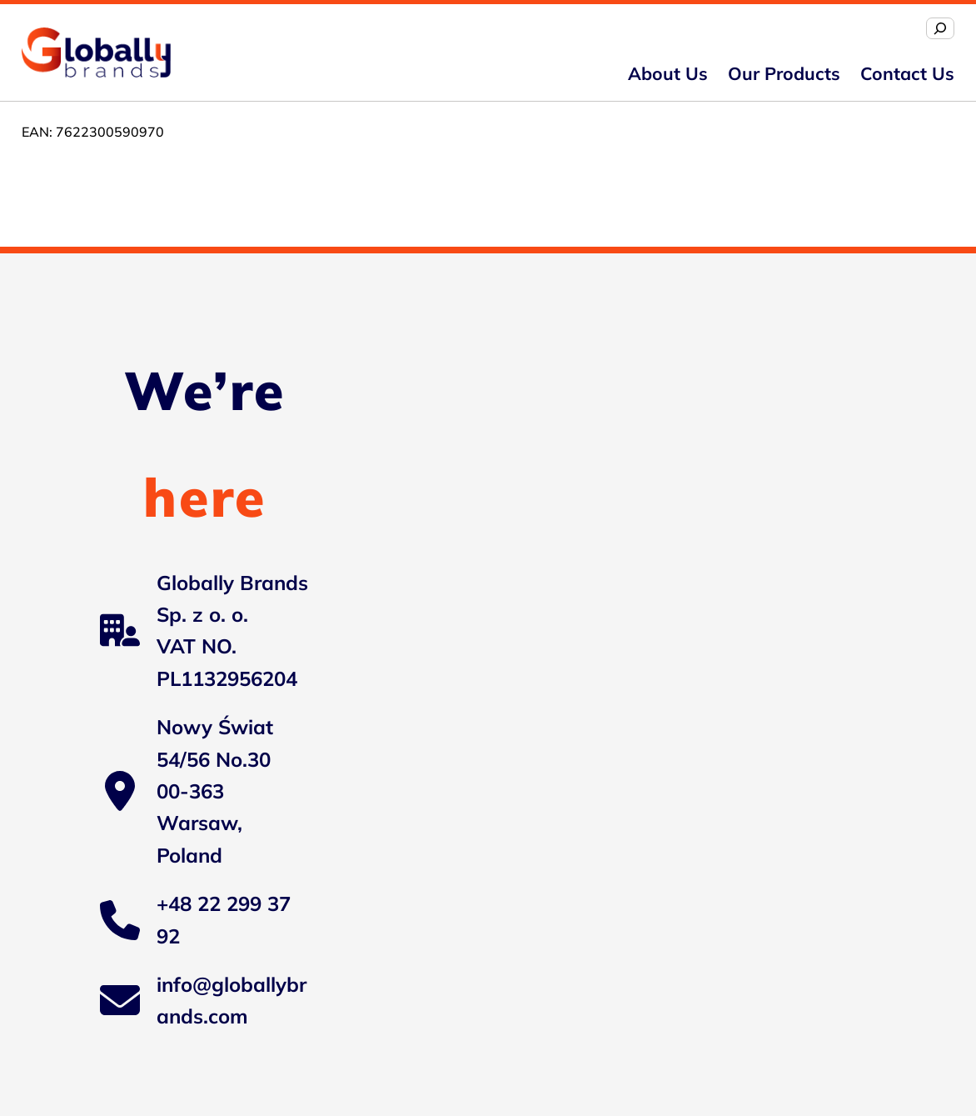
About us (668, 73)
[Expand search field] (940, 28)
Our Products (784, 73)
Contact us (907, 73)
